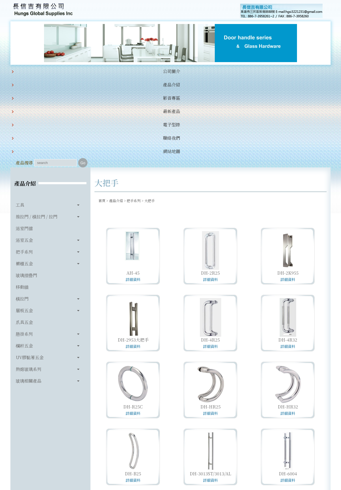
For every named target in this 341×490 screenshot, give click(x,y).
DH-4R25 (210, 250)
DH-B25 (133, 384)
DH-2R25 (210, 183)
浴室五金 (24, 151)
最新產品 (130, 71)
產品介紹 (76, 71)
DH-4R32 (287, 250)
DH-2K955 (288, 183)
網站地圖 (212, 71)
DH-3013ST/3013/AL (210, 384)
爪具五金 (24, 233)
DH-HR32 (288, 317)
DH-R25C (133, 317)
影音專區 (103, 71)
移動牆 (22, 198)
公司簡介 (48, 71)
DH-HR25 (210, 317)
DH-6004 (288, 384)
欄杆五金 (24, 256)
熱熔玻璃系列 (28, 280)
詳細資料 (133, 190)
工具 (20, 116)
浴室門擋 (24, 139)
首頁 (101, 111)
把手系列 (24, 162)
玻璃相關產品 (28, 291)
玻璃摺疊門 (26, 186)
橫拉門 (22, 209)
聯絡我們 (184, 71)
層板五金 (24, 221)
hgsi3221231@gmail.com (207, 461)
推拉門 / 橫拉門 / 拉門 (36, 127)
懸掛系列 (24, 245)
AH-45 (133, 183)
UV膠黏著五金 (29, 268)
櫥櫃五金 (24, 174)
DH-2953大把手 (133, 250)
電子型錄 (157, 71)
